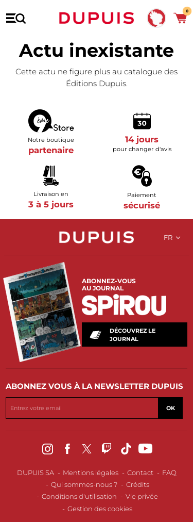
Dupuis (96, 18)
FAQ (169, 472)
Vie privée (142, 496)
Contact (140, 472)
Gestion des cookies (99, 508)
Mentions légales (90, 472)
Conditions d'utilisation (79, 496)
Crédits (137, 484)
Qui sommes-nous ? (84, 484)
